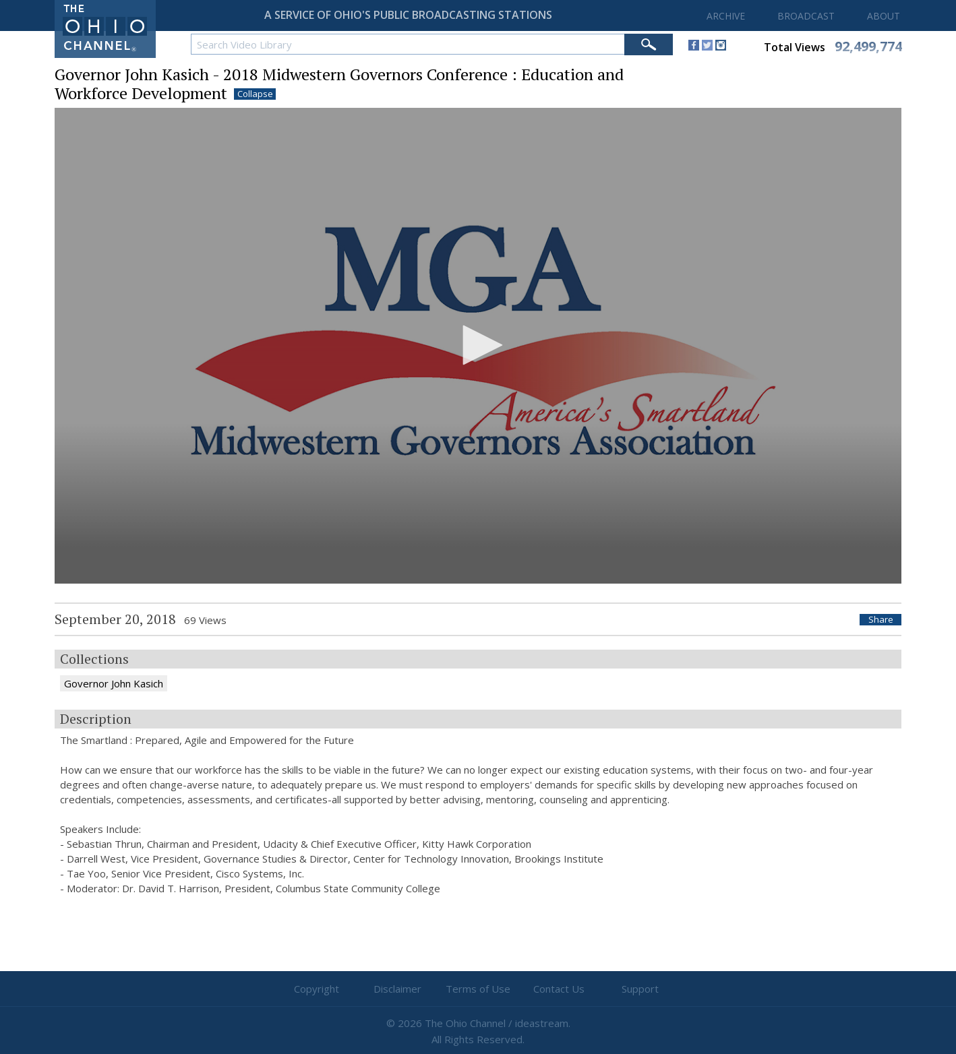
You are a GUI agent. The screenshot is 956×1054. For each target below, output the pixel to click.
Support (640, 988)
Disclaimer (397, 988)
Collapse (255, 94)
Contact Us (559, 988)
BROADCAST (806, 15)
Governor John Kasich (113, 683)
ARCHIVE (726, 15)
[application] (478, 346)
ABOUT (883, 15)
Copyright (316, 988)
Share (880, 619)
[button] (478, 345)
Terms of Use (478, 988)
